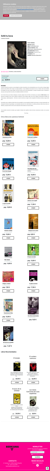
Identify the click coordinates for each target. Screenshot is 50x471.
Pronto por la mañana (32, 137)
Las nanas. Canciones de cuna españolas (32, 391)
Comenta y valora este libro (15, 71)
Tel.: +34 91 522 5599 (12, 464)
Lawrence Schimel (5, 38)
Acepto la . (38, 454)
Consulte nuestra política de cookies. (25, 9)
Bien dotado (7, 259)
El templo (16, 358)
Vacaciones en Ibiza (6, 137)
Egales (33, 44)
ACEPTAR (6, 15)
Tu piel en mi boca (33, 283)
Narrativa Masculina (36, 55)
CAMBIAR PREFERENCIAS (15, 15)
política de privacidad (39, 454)
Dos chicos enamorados (33, 316)
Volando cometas (8, 230)
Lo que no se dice (6, 203)
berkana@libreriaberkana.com (12, 466)
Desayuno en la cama (33, 230)
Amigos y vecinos (6, 283)
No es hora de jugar (6, 171)
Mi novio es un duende (8, 342)
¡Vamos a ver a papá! (32, 200)
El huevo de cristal (31, 257)
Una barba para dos (31, 168)
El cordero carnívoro (32, 357)
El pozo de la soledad (16, 390)
